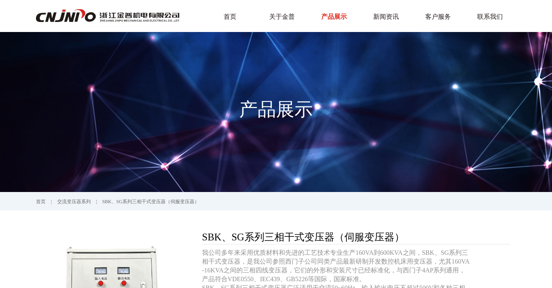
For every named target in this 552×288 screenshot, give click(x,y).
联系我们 (490, 16)
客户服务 (438, 16)
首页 (230, 16)
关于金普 (282, 16)
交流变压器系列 (74, 201)
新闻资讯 (386, 16)
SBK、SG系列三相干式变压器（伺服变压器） (150, 201)
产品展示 (334, 16)
